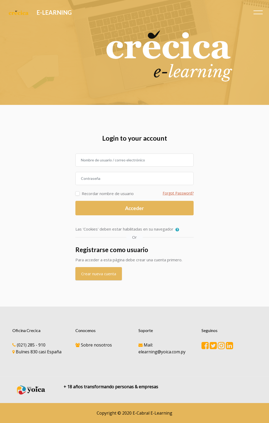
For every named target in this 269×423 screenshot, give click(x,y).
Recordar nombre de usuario (108, 193)
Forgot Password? (178, 193)
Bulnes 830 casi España (38, 352)
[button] (178, 229)
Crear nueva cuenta (98, 273)
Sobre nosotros (96, 345)
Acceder (134, 208)
